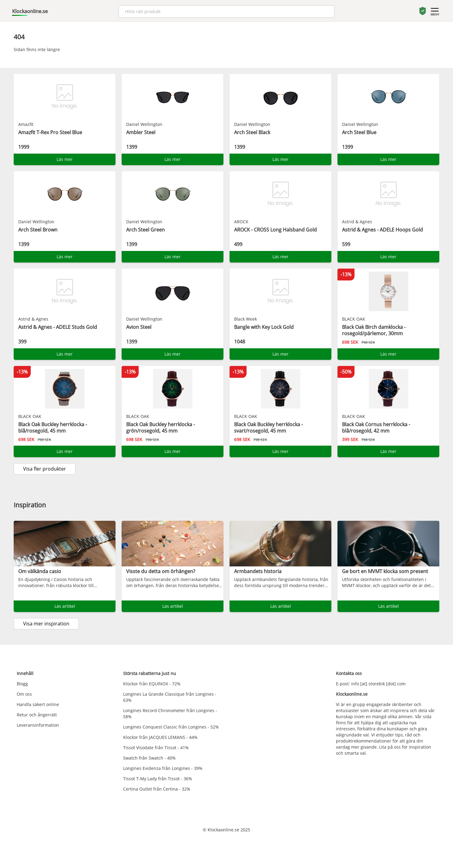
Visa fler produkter (44, 468)
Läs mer (65, 159)
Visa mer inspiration (46, 623)
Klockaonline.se (30, 11)
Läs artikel (64, 606)
